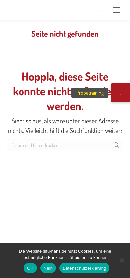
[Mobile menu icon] (116, 10)
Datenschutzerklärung (84, 268)
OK (30, 268)
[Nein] (121, 260)
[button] (120, 92)
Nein (48, 268)
